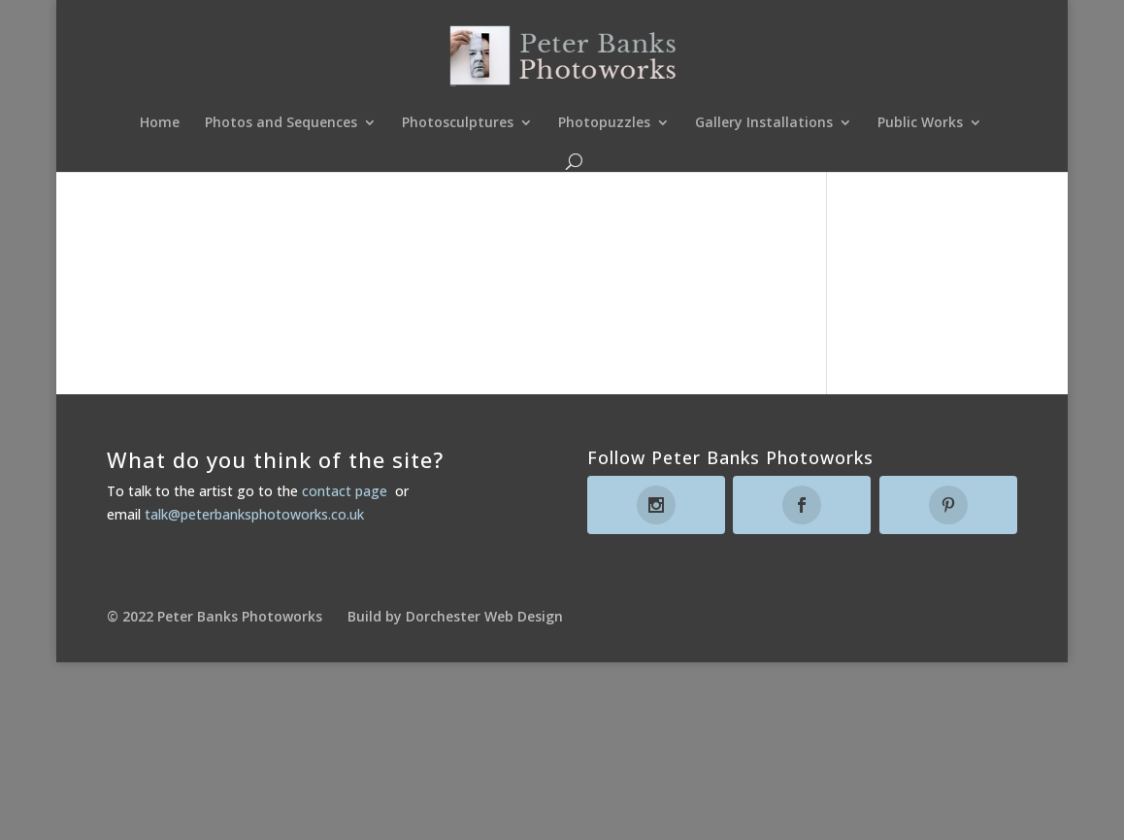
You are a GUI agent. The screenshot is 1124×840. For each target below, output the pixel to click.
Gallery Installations (764, 123)
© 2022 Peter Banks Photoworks (214, 616)
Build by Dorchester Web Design (455, 616)
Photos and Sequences (281, 123)
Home (160, 123)
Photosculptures (457, 123)
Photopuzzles (604, 123)
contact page (344, 491)
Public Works (920, 123)
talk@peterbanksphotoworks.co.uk (254, 514)
